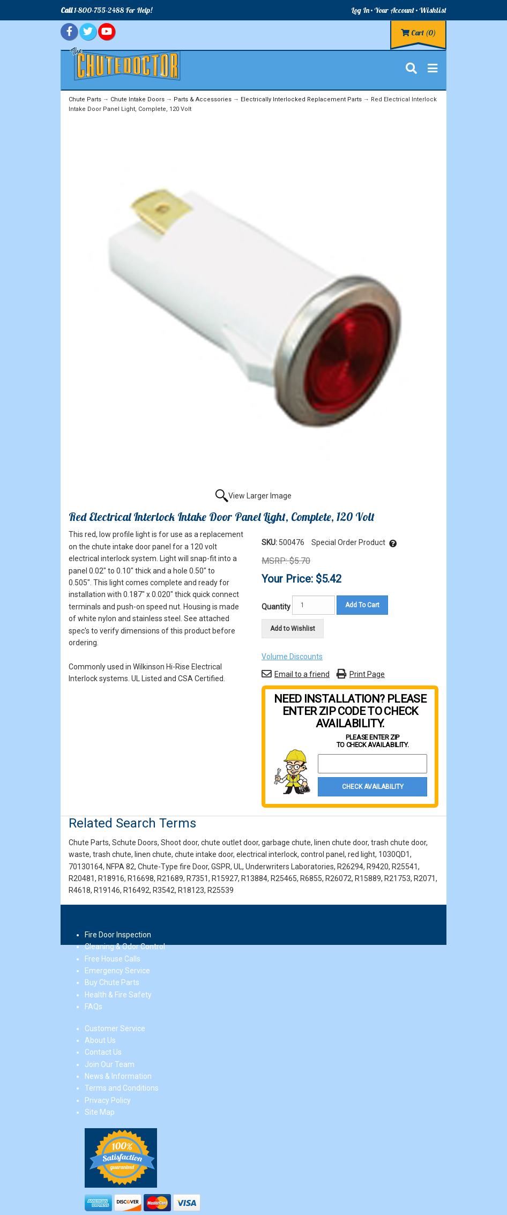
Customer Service (115, 1028)
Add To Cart (362, 605)
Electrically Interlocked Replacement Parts (301, 99)
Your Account (394, 10)
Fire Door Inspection (118, 934)
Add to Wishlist (292, 628)
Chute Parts (85, 99)
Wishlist (432, 10)
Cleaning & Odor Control (125, 946)
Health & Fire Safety (118, 994)
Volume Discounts (292, 656)
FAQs (93, 1006)
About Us (100, 1040)
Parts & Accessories (203, 99)
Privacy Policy (108, 1100)
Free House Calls (112, 959)
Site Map (100, 1112)
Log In (360, 10)
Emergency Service (117, 970)
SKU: (270, 542)
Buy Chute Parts (112, 982)
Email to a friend (302, 674)
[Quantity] (313, 605)
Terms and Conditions (122, 1088)
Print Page (367, 674)
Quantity (276, 606)
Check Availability (373, 787)
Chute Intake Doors (137, 99)
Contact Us (103, 1052)
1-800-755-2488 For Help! (106, 10)
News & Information (118, 1076)
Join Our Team (110, 1064)
